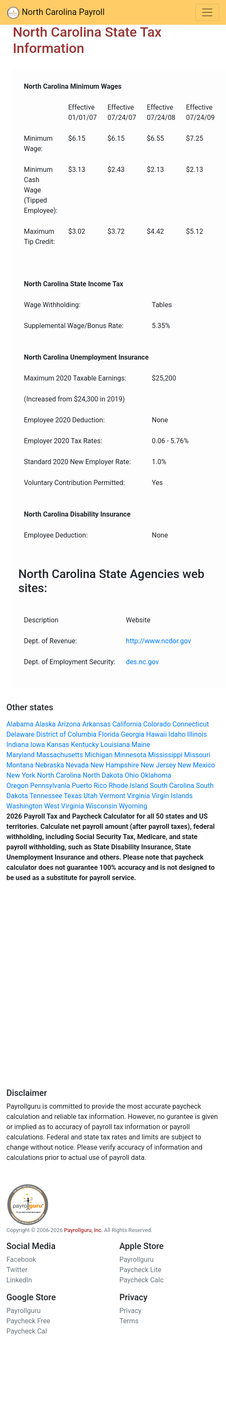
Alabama (19, 724)
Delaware (20, 734)
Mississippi (165, 755)
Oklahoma (155, 775)
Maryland (20, 755)
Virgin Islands (171, 796)
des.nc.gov (142, 662)
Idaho (176, 734)
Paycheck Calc (141, 1280)
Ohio (132, 775)
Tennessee (45, 796)
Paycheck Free (28, 1321)
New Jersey (158, 765)
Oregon (17, 786)
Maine (140, 745)
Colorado (157, 724)
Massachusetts (59, 755)
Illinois (197, 734)
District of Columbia (66, 734)
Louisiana (115, 745)
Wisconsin (101, 806)
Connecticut (190, 724)
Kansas (57, 745)
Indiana (17, 745)
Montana (19, 765)
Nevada (77, 765)
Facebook (21, 1259)
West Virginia (64, 806)
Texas (73, 796)
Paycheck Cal (26, 1331)
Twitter (16, 1270)
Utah (91, 796)
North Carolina (59, 775)
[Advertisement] (99, 989)
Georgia (132, 734)
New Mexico (196, 765)
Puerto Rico (89, 786)
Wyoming (133, 806)
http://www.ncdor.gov (158, 641)
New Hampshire (114, 765)
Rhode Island (128, 786)
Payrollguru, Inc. (83, 1230)
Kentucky (85, 745)
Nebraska (49, 765)
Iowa (37, 745)
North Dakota (103, 775)
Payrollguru (136, 1259)
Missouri (197, 755)
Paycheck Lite (140, 1270)
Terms (129, 1321)
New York (20, 775)
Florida (108, 734)
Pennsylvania (50, 786)
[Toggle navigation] (207, 12)
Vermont (112, 796)
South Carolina (172, 786)
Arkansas (96, 724)
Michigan (99, 755)
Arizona (69, 724)
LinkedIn (19, 1280)
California (126, 724)
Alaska (45, 724)
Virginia (138, 796)
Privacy (130, 1311)
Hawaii (156, 734)
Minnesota (130, 755)
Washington (24, 806)
